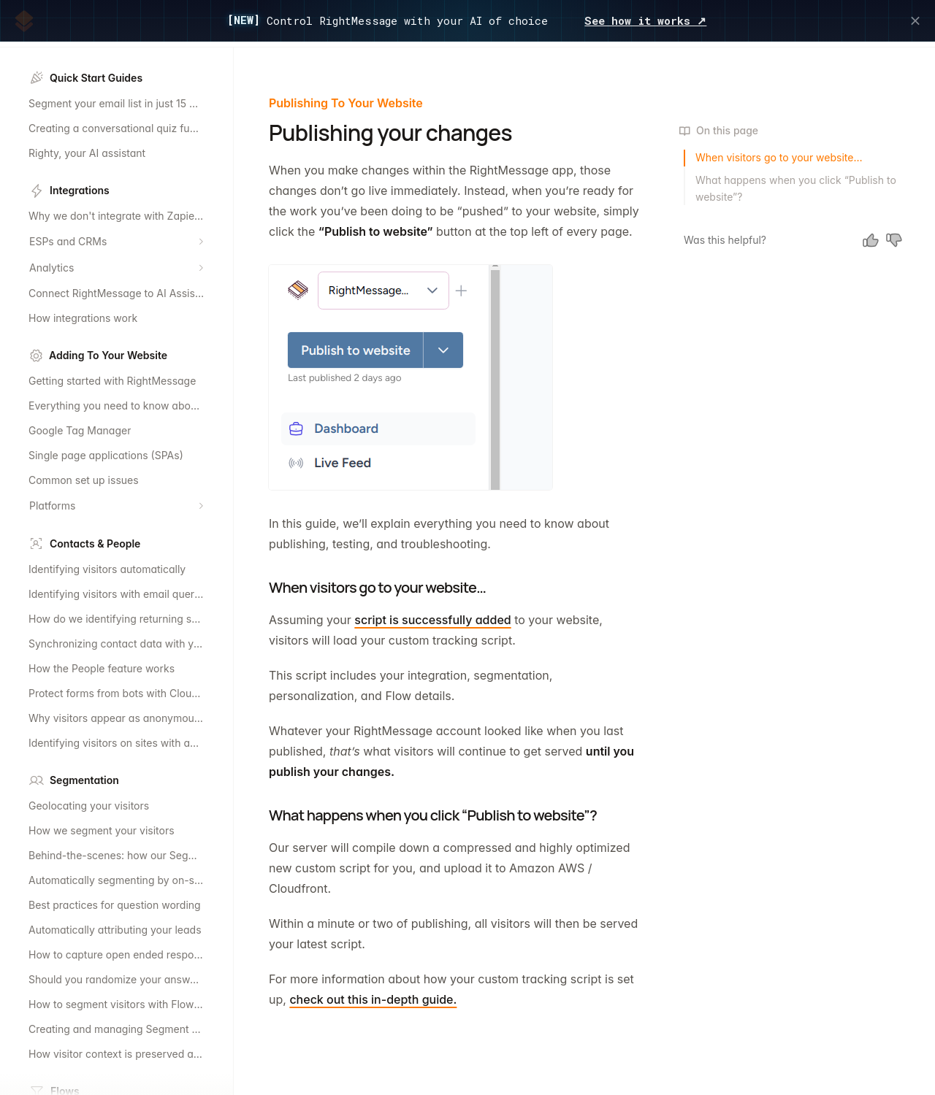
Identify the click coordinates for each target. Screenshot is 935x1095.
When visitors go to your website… (779, 157)
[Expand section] (201, 241)
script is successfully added (432, 619)
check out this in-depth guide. (373, 999)
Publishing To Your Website (346, 103)
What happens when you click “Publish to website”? (795, 188)
